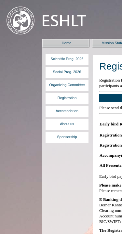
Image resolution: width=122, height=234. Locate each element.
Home (66, 43)
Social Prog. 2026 (67, 72)
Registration (67, 98)
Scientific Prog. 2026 (67, 59)
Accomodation (67, 111)
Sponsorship (67, 137)
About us (67, 124)
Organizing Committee (67, 85)
